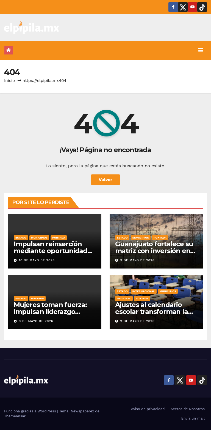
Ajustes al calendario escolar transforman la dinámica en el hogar (151, 311)
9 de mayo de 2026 (137, 260)
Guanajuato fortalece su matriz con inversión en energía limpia (154, 251)
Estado (20, 237)
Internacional (143, 291)
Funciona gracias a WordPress (30, 411)
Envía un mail (193, 418)
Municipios (39, 237)
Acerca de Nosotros (188, 409)
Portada (58, 237)
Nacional (124, 298)
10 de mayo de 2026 (37, 260)
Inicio (9, 80)
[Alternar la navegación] (201, 50)
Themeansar (15, 416)
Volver (105, 179)
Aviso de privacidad (148, 409)
